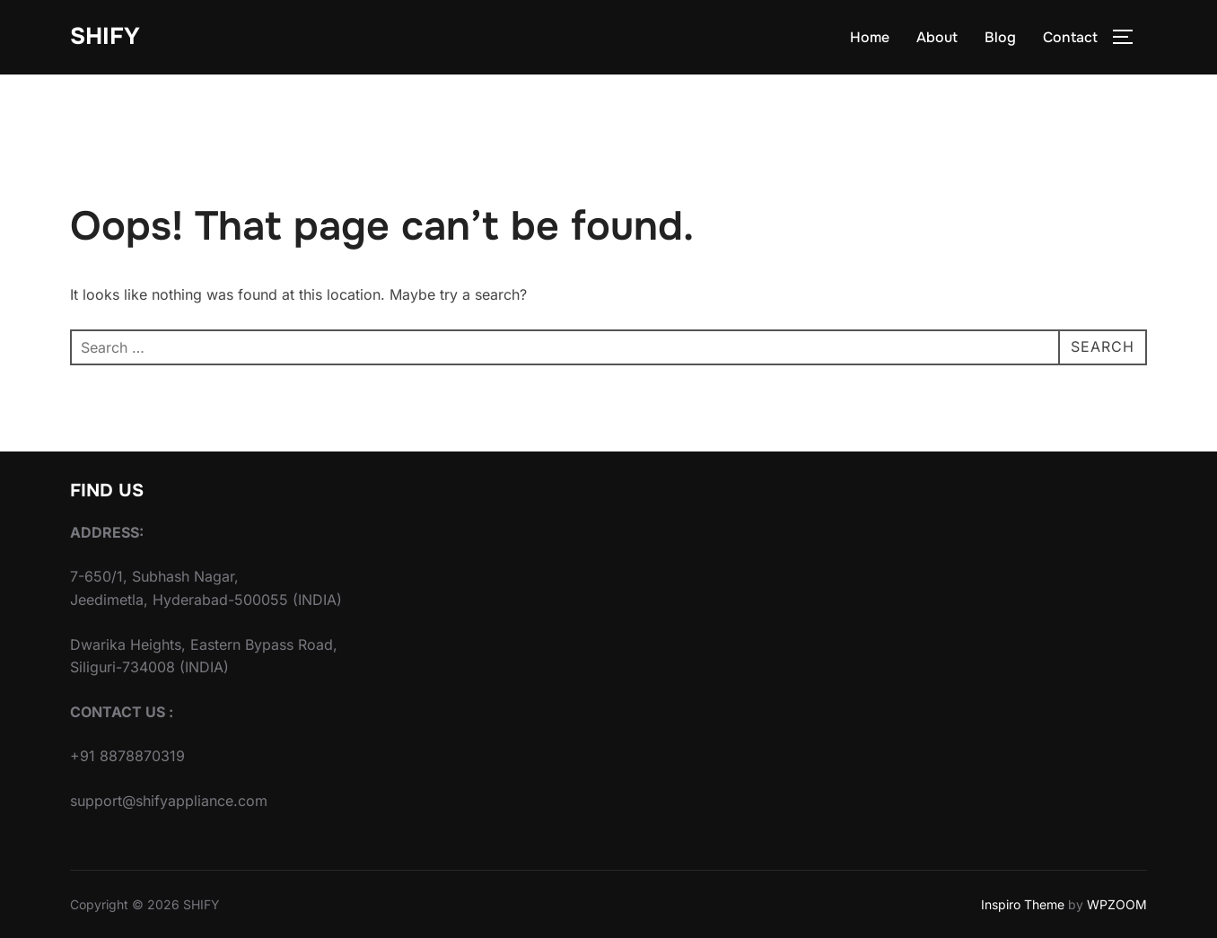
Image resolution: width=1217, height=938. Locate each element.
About (937, 37)
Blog (1000, 37)
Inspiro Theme (1022, 904)
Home (869, 37)
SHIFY (105, 36)
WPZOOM (1117, 904)
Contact (1070, 37)
